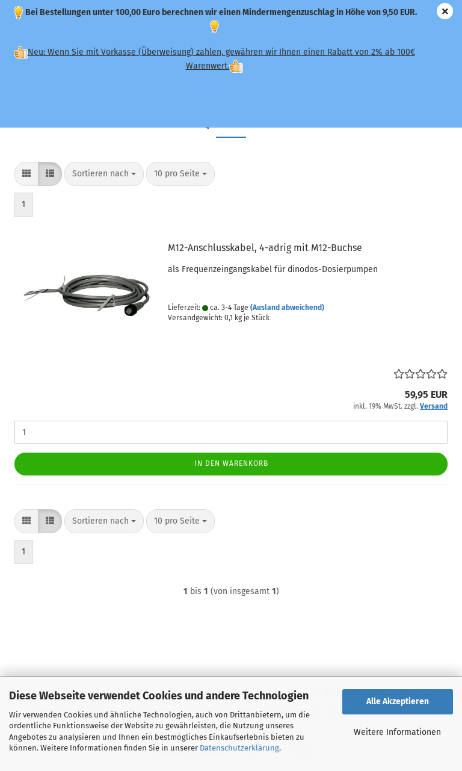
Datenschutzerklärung (239, 747)
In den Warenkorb (231, 463)
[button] (26, 174)
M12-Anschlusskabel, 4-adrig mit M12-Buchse (265, 247)
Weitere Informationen (397, 732)
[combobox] (104, 174)
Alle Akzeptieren (397, 701)
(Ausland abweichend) (287, 307)
